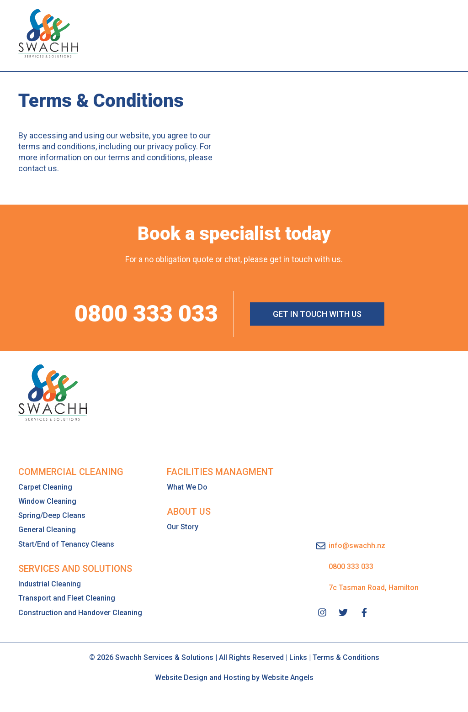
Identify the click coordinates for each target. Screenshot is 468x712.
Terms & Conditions (346, 657)
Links (298, 657)
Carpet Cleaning (45, 486)
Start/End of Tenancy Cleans (66, 543)
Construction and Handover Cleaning (80, 612)
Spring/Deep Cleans (51, 515)
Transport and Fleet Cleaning (66, 597)
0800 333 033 (146, 314)
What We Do (187, 486)
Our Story (182, 526)
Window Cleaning (47, 500)
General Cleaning (47, 529)
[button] (432, 33)
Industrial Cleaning (49, 583)
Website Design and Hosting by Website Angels (234, 677)
